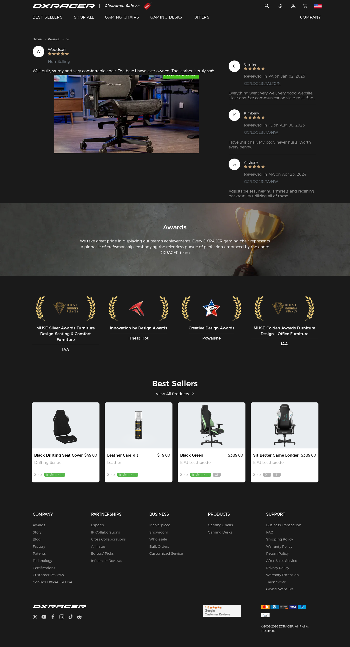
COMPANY (310, 17)
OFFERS (202, 17)
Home (37, 39)
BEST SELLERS (48, 17)
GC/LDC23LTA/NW (261, 132)
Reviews (53, 39)
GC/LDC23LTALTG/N (262, 83)
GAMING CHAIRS (122, 17)
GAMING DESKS (166, 17)
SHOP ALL (84, 17)
